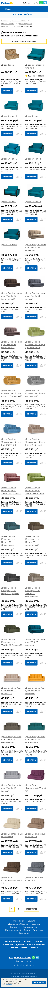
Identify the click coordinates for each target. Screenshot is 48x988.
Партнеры (38, 930)
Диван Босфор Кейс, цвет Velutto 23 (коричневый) (11, 739)
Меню (8, 9)
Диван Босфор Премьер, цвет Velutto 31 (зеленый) (35, 490)
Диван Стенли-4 (9, 244)
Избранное (39, 9)
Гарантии (35, 924)
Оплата (31, 921)
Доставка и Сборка (18, 924)
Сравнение (33, 9)
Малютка (5, 26)
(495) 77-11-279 (30, 3)
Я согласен (39, 982)
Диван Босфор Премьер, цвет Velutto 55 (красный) (11, 490)
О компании (19, 921)
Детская (20, 945)
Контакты (15, 927)
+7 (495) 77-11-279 (20, 958)
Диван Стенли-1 (8, 202)
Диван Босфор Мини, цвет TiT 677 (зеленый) (35, 642)
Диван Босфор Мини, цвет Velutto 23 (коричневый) (11, 296)
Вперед (31, 909)
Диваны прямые (25, 24)
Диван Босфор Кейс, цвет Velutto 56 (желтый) (35, 691)
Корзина (45, 9)
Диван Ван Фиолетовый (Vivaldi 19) (35, 788)
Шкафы (25, 948)
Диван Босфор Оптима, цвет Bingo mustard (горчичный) (11, 393)
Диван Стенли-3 (33, 159)
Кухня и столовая (36, 945)
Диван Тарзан (8, 65)
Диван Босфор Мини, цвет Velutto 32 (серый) (35, 296)
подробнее (7, 984)
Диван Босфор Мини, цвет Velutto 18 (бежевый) (35, 247)
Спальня (27, 941)
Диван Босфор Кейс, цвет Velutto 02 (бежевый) (11, 691)
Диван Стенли (32, 116)
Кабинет (13, 948)
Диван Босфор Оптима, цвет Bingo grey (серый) (35, 393)
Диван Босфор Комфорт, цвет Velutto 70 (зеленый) (11, 642)
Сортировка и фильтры (24, 41)
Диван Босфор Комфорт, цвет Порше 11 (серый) (10, 591)
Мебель (35, 948)
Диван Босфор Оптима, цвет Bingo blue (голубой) (11, 442)
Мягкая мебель (7, 24)
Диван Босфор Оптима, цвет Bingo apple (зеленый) (35, 345)
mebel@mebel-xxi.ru (24, 965)
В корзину (7, 91)
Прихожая (8, 945)
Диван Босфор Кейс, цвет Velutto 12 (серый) (11, 788)
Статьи (26, 930)
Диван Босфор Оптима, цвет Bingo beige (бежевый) (35, 442)
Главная (4, 21)
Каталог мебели (19, 21)
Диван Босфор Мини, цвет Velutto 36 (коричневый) (11, 345)
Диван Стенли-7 (33, 202)
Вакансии (24, 933)
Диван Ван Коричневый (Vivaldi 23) (11, 880)
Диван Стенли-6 (9, 159)
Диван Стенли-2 (9, 116)
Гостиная (38, 941)
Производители (30, 927)
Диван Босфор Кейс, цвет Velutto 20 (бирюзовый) (35, 739)
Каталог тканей (13, 930)
